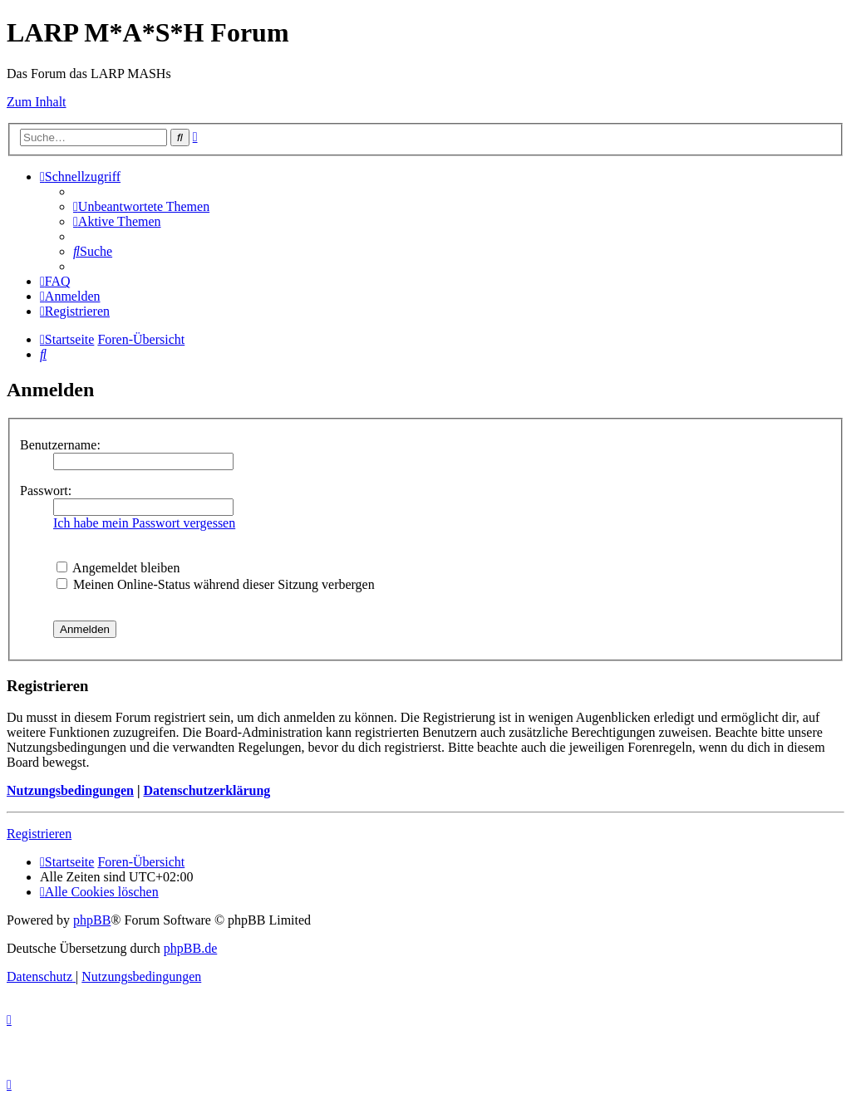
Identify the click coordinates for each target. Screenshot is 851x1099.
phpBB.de (190, 948)
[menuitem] (141, 206)
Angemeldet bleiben (118, 568)
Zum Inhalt (36, 102)
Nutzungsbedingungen (70, 790)
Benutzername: (60, 445)
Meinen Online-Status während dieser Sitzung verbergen (216, 584)
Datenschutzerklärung (206, 790)
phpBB (92, 920)
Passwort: (45, 490)
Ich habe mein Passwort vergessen (144, 523)
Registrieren (39, 834)
